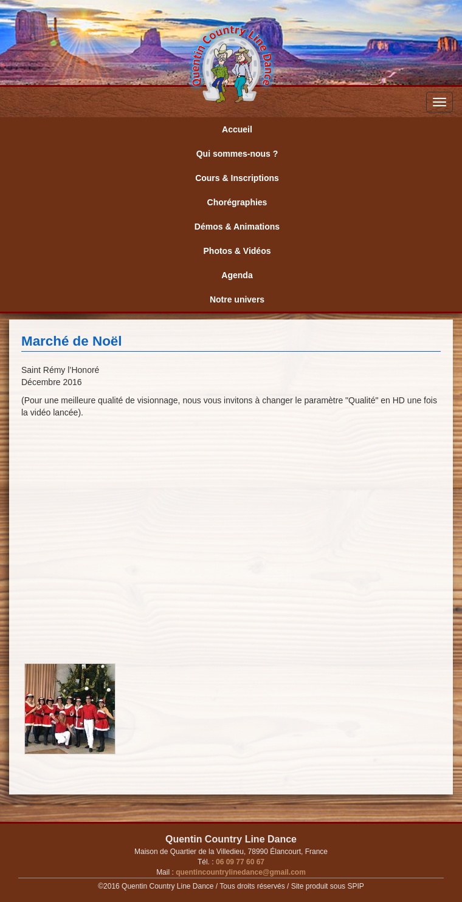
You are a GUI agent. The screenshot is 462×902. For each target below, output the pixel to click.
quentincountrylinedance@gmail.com (240, 872)
